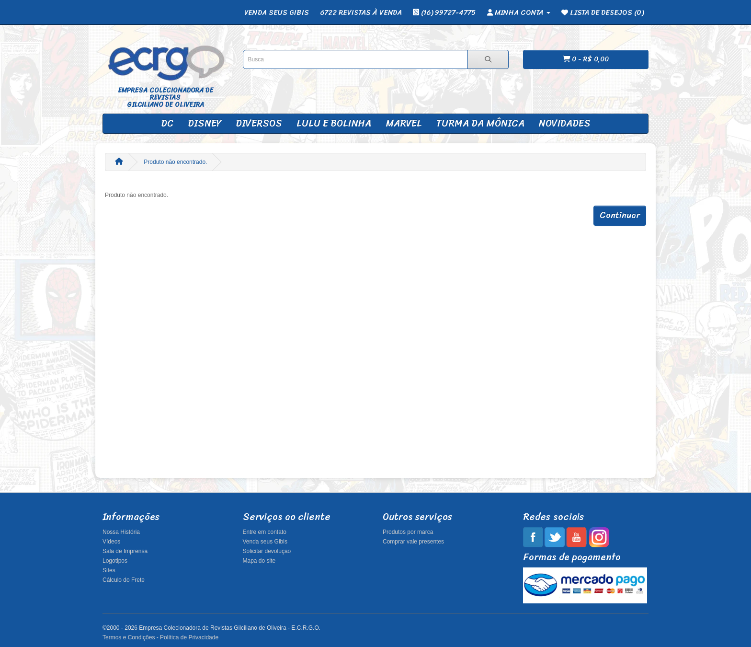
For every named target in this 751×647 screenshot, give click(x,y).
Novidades (565, 123)
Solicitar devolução (267, 551)
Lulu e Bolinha (333, 123)
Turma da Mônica (480, 123)
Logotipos (114, 560)
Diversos (259, 123)
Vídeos (111, 541)
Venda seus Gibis (265, 541)
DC (167, 123)
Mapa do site (259, 560)
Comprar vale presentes (413, 541)
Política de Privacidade (189, 637)
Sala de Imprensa (125, 551)
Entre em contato (264, 532)
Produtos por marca (408, 532)
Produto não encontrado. (175, 162)
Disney (204, 123)
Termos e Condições (128, 637)
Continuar (620, 215)
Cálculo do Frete (123, 580)
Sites (108, 570)
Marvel (404, 123)
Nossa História (121, 532)
